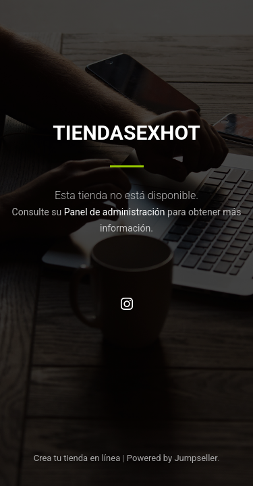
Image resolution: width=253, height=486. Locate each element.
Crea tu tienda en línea (78, 458)
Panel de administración (114, 212)
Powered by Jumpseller (172, 458)
